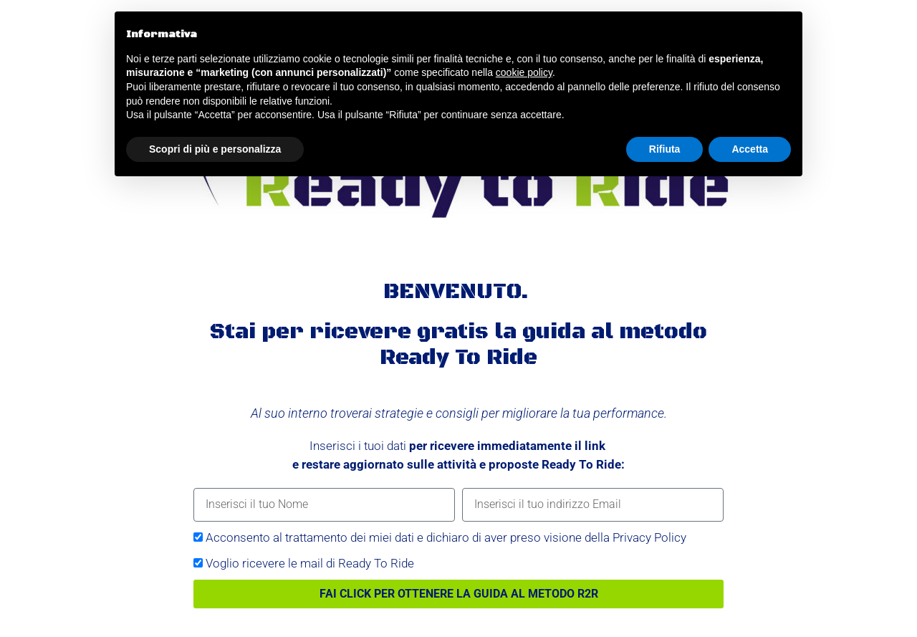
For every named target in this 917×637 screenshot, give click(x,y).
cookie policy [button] (524, 72)
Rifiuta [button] (665, 149)
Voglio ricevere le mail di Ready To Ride (310, 563)
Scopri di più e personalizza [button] (215, 149)
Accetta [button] (749, 149)
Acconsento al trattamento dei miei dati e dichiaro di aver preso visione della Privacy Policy (446, 537)
